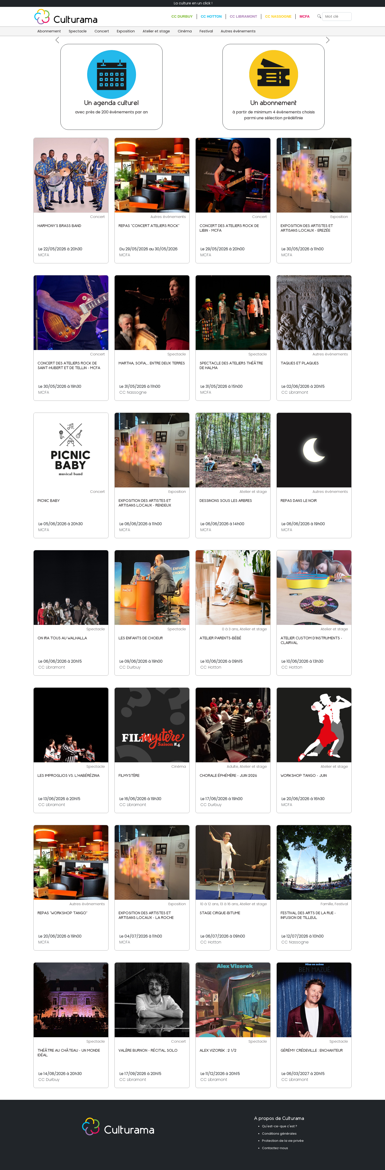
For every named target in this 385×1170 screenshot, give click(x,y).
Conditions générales (279, 1133)
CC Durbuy (181, 16)
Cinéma (185, 31)
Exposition (126, 31)
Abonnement (49, 31)
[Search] (337, 16)
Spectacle (78, 31)
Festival (206, 31)
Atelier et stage (156, 31)
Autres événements (238, 31)
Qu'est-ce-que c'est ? (279, 1126)
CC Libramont (243, 16)
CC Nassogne (278, 16)
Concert (102, 31)
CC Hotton (211, 16)
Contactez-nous (275, 1148)
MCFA (305, 16)
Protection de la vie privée (283, 1141)
